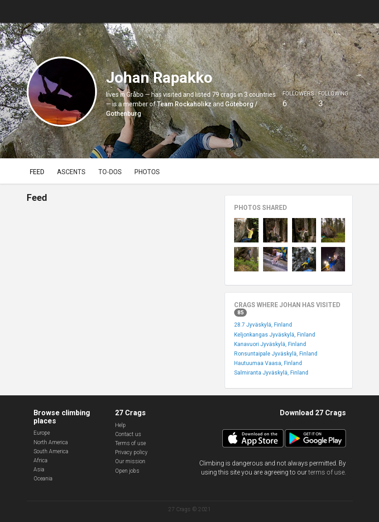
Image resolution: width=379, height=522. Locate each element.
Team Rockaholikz (184, 104)
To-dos (110, 172)
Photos (147, 172)
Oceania (43, 478)
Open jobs (127, 471)
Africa (41, 460)
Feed (37, 172)
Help (120, 425)
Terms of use (130, 443)
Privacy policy (131, 452)
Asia (39, 469)
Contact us (128, 434)
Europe (42, 433)
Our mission (130, 461)
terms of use (326, 472)
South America (51, 451)
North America (51, 442)
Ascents (71, 172)
